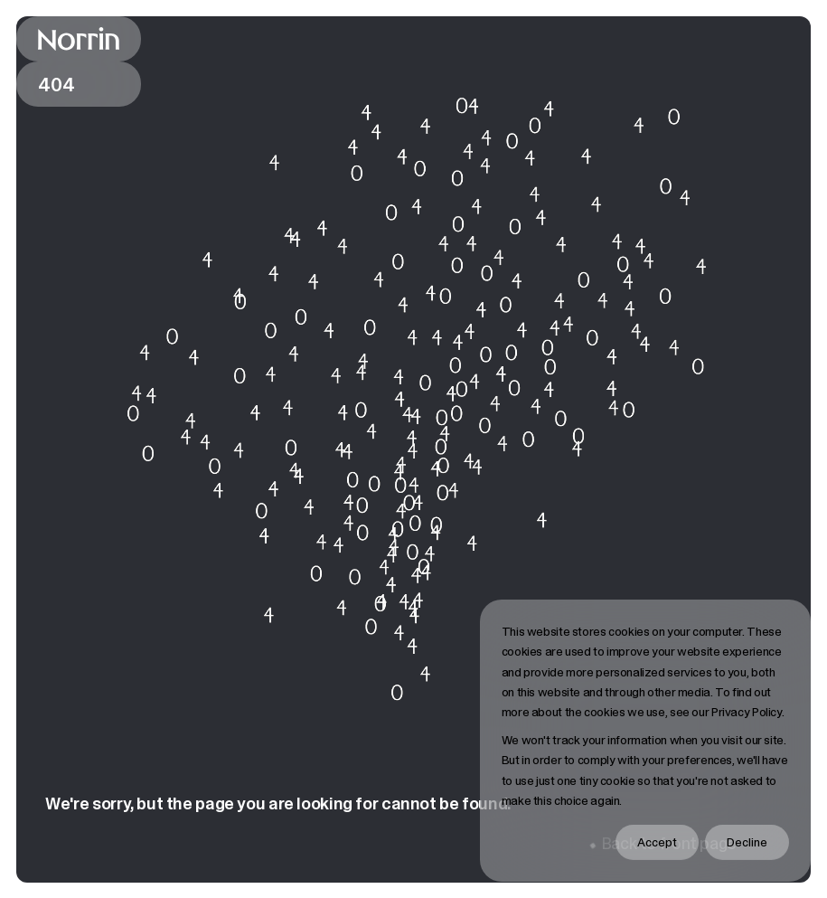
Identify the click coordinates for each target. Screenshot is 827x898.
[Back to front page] (78, 38)
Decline (747, 842)
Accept (657, 842)
